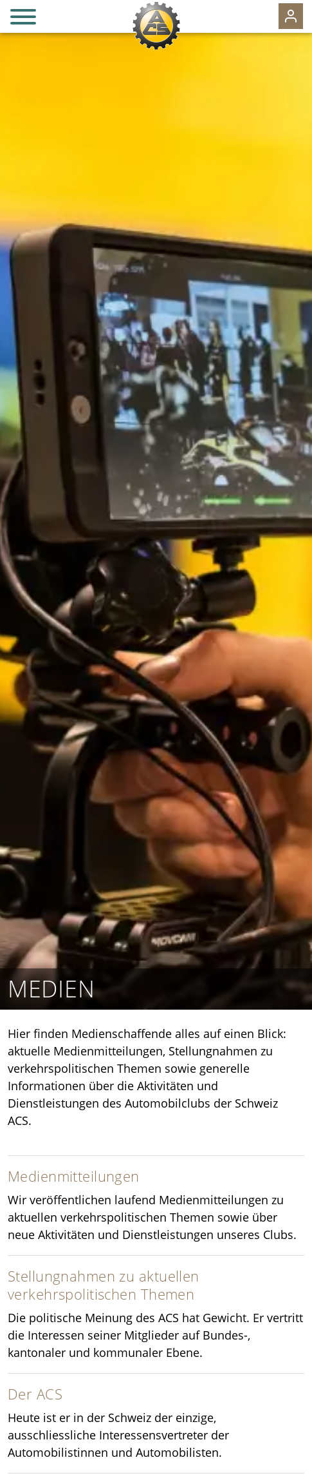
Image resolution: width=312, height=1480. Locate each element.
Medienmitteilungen (74, 1176)
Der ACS (35, 1394)
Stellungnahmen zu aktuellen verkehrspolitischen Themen (103, 1285)
